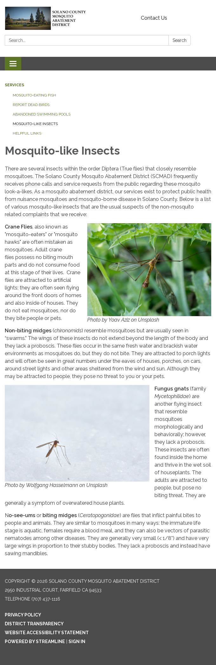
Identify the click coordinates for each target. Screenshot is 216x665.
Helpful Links (27, 133)
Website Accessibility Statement (47, 632)
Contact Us (154, 18)
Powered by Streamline (35, 641)
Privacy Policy (23, 614)
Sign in (77, 641)
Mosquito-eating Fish (34, 95)
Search (180, 40)
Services (14, 85)
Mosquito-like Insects (35, 124)
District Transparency (34, 623)
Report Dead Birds (31, 105)
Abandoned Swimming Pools (41, 114)
